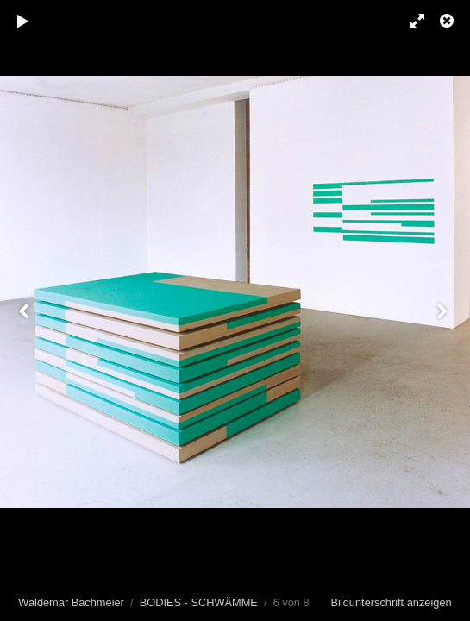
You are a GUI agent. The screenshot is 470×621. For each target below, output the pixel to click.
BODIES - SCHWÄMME (199, 602)
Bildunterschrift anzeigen (391, 602)
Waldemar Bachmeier (71, 602)
